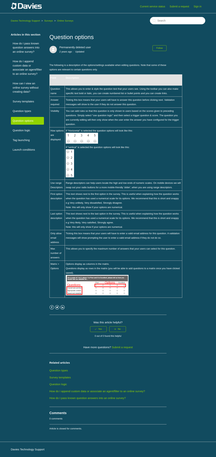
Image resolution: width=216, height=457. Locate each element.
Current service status (152, 6)
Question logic (21, 130)
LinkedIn (62, 307)
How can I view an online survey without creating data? (26, 87)
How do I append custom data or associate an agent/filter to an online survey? (27, 67)
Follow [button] (159, 48)
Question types (22, 111)
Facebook (51, 307)
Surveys (48, 20)
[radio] (98, 329)
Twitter (57, 307)
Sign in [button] (198, 6)
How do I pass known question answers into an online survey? (26, 47)
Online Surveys (65, 20)
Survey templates (23, 101)
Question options (23, 120)
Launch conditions (24, 149)
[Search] (177, 20)
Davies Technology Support (25, 20)
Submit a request (179, 6)
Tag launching (21, 140)
